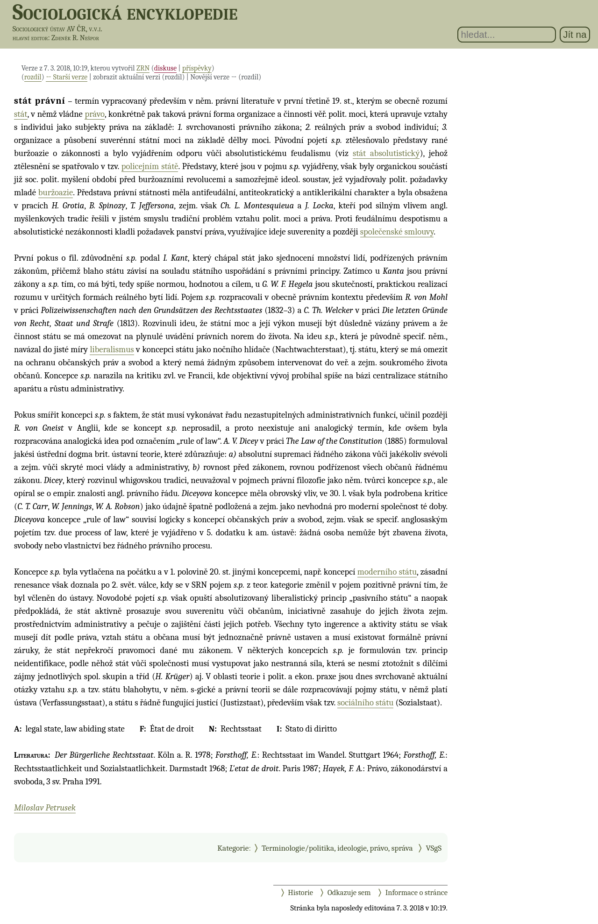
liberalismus (112, 349)
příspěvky (197, 68)
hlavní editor (30, 38)
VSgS (433, 848)
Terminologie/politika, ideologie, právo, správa (337, 848)
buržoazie (55, 192)
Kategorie (233, 848)
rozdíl (33, 77)
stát (21, 114)
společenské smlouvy (397, 232)
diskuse (165, 68)
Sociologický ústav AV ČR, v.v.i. (57, 28)
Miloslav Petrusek (45, 808)
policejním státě (149, 166)
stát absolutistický (386, 153)
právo (95, 114)
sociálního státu (365, 702)
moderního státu (387, 572)
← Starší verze (66, 77)
